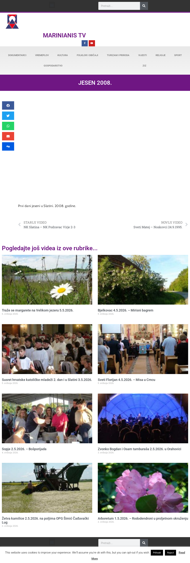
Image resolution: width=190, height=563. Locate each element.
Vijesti (142, 55)
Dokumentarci (17, 55)
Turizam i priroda (118, 55)
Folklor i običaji (87, 55)
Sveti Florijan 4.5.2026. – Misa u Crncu (126, 380)
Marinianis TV (64, 35)
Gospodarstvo (53, 65)
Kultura (62, 55)
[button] (52, 5)
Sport (178, 55)
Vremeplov (42, 55)
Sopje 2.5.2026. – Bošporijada (24, 449)
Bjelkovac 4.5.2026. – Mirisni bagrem (125, 310)
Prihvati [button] (157, 552)
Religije (160, 55)
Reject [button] (170, 552)
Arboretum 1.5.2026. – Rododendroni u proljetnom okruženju (143, 518)
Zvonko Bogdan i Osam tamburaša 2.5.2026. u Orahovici (139, 449)
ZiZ (144, 65)
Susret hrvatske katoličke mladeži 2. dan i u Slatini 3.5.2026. (47, 380)
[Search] (144, 6)
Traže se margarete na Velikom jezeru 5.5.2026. (37, 310)
